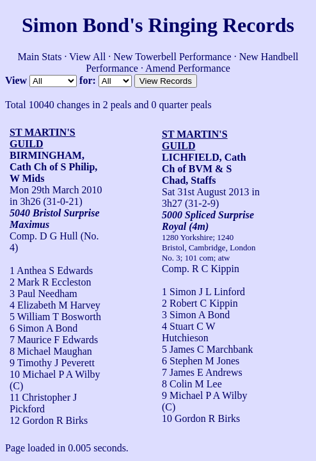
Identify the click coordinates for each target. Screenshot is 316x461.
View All (87, 56)
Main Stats (39, 56)
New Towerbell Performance (172, 56)
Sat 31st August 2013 (205, 191)
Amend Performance (187, 68)
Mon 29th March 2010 (56, 189)
